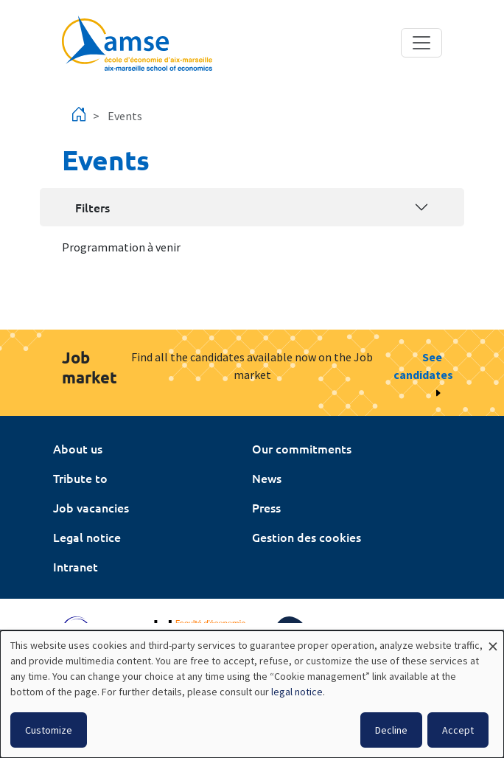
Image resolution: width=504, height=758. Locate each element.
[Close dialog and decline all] (493, 639)
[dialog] (252, 694)
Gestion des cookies (306, 537)
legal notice (297, 691)
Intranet (75, 566)
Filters (92, 207)
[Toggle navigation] (421, 43)
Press (266, 507)
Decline (391, 730)
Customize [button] (48, 730)
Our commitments (301, 448)
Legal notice (87, 537)
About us (77, 448)
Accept (458, 730)
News (266, 478)
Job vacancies (91, 507)
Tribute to (80, 478)
